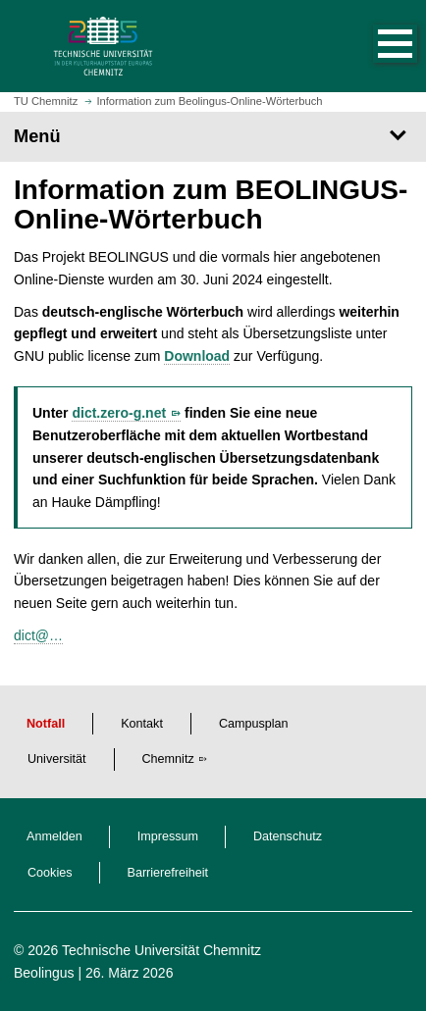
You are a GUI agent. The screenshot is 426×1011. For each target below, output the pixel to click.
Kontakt (142, 724)
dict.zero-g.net (119, 413)
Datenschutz (287, 836)
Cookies (50, 873)
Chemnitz (168, 759)
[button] (375, 46)
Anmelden (54, 836)
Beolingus (44, 973)
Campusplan (254, 724)
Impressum (167, 836)
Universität (56, 759)
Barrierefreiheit (168, 873)
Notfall (46, 724)
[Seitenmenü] (213, 136)
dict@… (38, 635)
